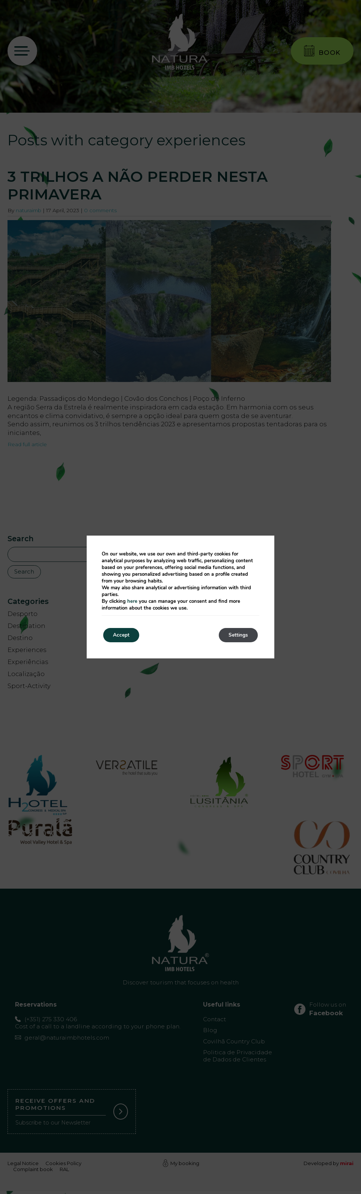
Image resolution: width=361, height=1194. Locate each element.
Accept (122, 635)
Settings (237, 635)
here (132, 601)
